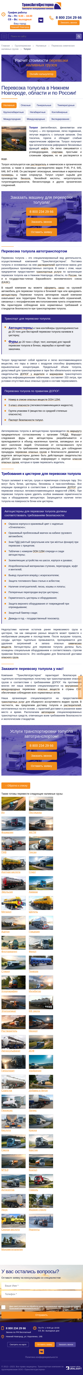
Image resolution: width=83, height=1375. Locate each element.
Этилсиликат (8, 1011)
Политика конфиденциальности (41, 1357)
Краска (33, 1130)
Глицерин (34, 931)
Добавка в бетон (38, 1090)
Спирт (32, 872)
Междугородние (12, 119)
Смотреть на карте (18, 1344)
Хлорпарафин (9, 991)
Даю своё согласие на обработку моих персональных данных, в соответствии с (45, 1307)
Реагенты (34, 1229)
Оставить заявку (41, 232)
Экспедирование (60, 119)
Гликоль (33, 1190)
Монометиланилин (12, 1249)
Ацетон (5, 931)
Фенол (32, 951)
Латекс (33, 1110)
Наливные (41, 46)
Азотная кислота (10, 872)
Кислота (6, 1130)
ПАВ (3, 852)
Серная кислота (10, 1229)
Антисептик (7, 1190)
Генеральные (44, 105)
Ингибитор (35, 991)
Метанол (6, 911)
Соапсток (6, 1090)
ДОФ (31, 1050)
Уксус (4, 1209)
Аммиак (33, 892)
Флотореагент (9, 951)
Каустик (33, 1150)
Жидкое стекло (37, 1209)
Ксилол (33, 1170)
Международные (36, 119)
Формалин (7, 832)
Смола (5, 1150)
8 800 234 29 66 (69, 17)
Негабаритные (38, 112)
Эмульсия (7, 892)
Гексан (33, 852)
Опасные (26, 105)
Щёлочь (33, 911)
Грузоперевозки (23, 46)
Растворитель (9, 1031)
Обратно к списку (15, 785)
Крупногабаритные (13, 112)
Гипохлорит (8, 1070)
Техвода (33, 971)
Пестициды (35, 812)
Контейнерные (59, 112)
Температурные (66, 105)
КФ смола (34, 1011)
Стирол (5, 971)
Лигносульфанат (10, 1050)
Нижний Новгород (20, 27)
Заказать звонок (68, 22)
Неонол (33, 1031)
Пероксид (7, 1110)
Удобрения (35, 1070)
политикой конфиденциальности (24, 1308)
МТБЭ (4, 1170)
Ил (3, 812)
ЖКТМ (32, 832)
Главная (5, 46)
